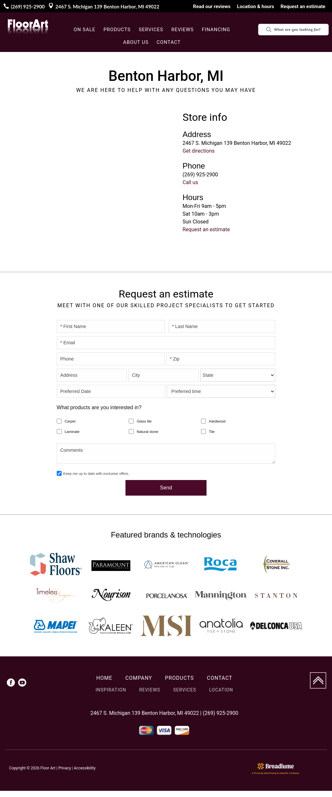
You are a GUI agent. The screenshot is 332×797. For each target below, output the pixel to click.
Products (117, 29)
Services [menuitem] (184, 689)
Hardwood (217, 421)
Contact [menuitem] (219, 678)
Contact (169, 42)
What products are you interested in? (99, 407)
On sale (84, 29)
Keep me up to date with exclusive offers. (96, 473)
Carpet (70, 421)
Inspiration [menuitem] (111, 689)
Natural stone (148, 432)
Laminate (72, 432)
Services (151, 29)
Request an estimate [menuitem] (302, 6)
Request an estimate (206, 229)
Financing (216, 29)
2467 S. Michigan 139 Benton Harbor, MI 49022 (107, 6)
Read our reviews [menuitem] (212, 6)
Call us (190, 182)
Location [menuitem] (221, 689)
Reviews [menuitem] (149, 689)
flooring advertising (265, 773)
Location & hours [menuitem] (255, 6)
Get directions (199, 151)
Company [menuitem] (138, 678)
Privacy (64, 768)
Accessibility (85, 768)
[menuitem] (11, 683)
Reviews (182, 29)
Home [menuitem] (104, 678)
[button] (118, 30)
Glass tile (144, 421)
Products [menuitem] (179, 678)
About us (135, 42)
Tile (212, 432)
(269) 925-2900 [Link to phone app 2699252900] (27, 6)
